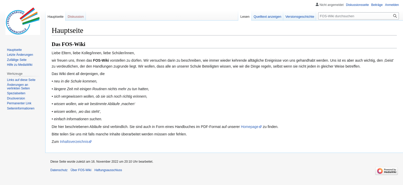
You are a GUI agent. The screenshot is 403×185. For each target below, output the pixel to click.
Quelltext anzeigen (267, 16)
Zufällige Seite (16, 60)
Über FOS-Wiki (81, 170)
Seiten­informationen (20, 108)
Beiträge (377, 5)
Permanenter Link (19, 103)
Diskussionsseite (357, 5)
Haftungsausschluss (108, 170)
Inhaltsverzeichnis (74, 142)
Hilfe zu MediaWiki (19, 65)
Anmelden (392, 5)
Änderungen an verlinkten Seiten (18, 86)
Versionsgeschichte (299, 16)
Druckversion (16, 98)
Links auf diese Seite (21, 80)
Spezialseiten (16, 93)
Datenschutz (59, 170)
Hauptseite (55, 16)
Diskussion (76, 16)
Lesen (244, 16)
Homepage (250, 127)
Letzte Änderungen (20, 55)
